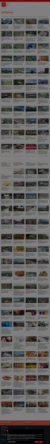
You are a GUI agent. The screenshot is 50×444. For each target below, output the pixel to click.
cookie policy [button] (32, 435)
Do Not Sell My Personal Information (30, 437)
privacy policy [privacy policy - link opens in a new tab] (8, 439)
